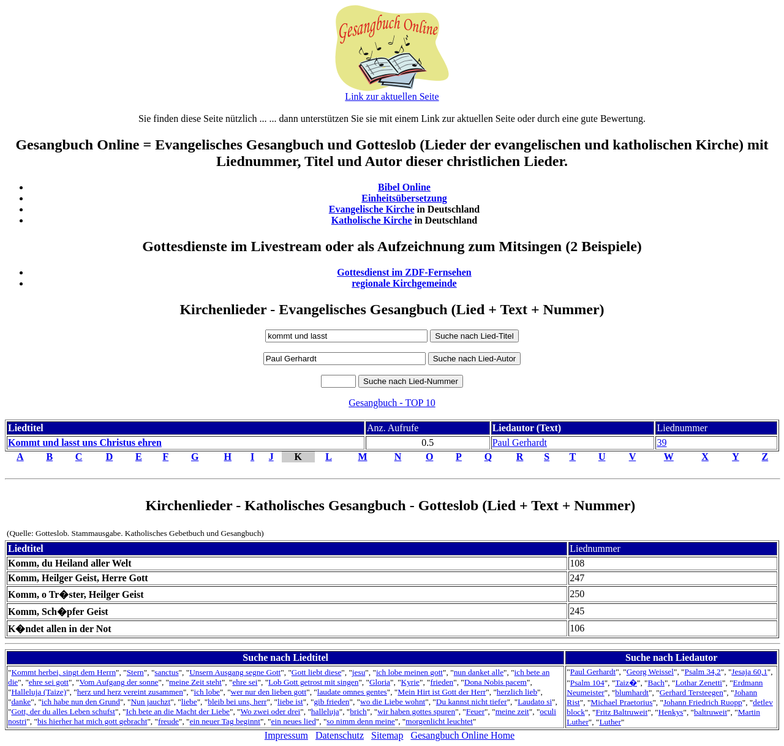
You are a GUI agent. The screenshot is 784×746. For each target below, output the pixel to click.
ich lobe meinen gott (409, 672)
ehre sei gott (49, 682)
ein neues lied (293, 721)
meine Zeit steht (195, 682)
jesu (358, 672)
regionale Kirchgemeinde (404, 283)
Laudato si (535, 701)
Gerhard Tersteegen (691, 692)
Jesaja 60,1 (749, 671)
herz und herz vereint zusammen (130, 691)
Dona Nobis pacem (495, 682)
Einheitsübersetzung (404, 198)
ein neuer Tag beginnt (225, 721)
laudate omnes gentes (352, 691)
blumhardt (632, 692)
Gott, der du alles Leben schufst (63, 711)
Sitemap (387, 735)
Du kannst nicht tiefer (471, 701)
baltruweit (710, 712)
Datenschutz (339, 735)
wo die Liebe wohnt (392, 701)
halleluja (325, 711)
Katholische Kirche (371, 220)
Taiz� (626, 682)
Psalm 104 (587, 682)
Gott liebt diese (316, 672)
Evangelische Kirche (372, 209)
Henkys (671, 712)
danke (21, 701)
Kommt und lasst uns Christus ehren (85, 442)
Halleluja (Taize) (38, 691)
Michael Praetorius (621, 702)
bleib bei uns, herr (237, 701)
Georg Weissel (650, 671)
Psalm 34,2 (703, 671)
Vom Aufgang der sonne (119, 682)
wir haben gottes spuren (416, 711)
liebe (189, 701)
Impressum (286, 735)
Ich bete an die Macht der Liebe (178, 711)
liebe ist (290, 701)
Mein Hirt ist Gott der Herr (442, 691)
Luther (610, 721)
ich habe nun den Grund (81, 701)
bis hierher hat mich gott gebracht (92, 721)
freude (168, 721)
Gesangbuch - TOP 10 (392, 402)
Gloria (379, 682)
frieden (441, 682)
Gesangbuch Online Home (462, 735)
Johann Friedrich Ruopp (702, 702)
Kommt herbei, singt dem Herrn (63, 672)
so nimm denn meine (360, 721)
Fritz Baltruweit (621, 712)
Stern (135, 672)
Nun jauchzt (150, 701)
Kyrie (410, 682)
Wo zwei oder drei (271, 711)
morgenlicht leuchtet (439, 721)
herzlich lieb (517, 691)
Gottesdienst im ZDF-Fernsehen (404, 272)
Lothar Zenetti (698, 682)
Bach (656, 682)
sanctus (166, 672)
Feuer (475, 711)
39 (661, 442)
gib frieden (331, 701)
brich (358, 711)
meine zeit (512, 711)
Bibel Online (404, 187)
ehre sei (244, 682)
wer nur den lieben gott (269, 691)
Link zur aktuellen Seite (392, 96)
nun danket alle (478, 672)
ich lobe (207, 691)
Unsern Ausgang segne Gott (235, 672)
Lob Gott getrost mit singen (313, 682)
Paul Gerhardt (519, 442)
